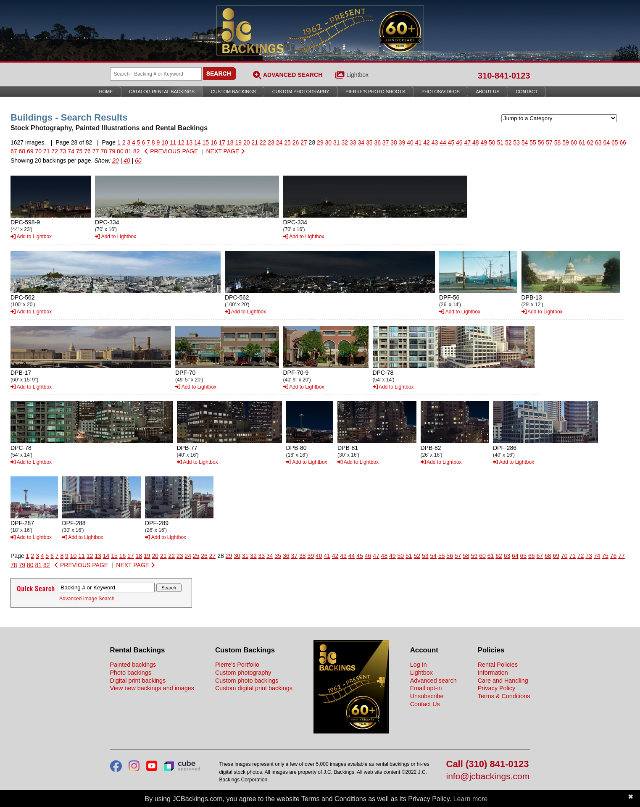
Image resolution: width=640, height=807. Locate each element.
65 (614, 142)
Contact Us (425, 704)
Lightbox (357, 74)
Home (106, 91)
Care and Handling (503, 680)
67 (14, 151)
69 (30, 151)
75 (79, 151)
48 (475, 142)
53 (516, 142)
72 (54, 151)
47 (467, 142)
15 (206, 142)
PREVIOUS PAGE (171, 151)
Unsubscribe (427, 696)
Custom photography (243, 672)
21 (254, 142)
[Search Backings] (156, 74)
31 (336, 142)
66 (622, 142)
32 (345, 142)
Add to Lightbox (31, 236)
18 (230, 142)
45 (451, 142)
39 (402, 142)
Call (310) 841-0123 (487, 764)
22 (263, 142)
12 (181, 142)
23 (271, 142)
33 (353, 142)
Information (493, 672)
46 (459, 142)
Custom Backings (233, 91)
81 (128, 151)
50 (492, 142)
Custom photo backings (246, 680)
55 (532, 142)
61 (582, 142)
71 (46, 151)
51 (500, 142)
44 (443, 142)
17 (222, 142)
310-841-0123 (504, 75)
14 (197, 142)
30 (328, 142)
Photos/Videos (440, 91)
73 (63, 151)
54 (524, 142)
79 (112, 151)
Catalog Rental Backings (162, 91)
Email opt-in (426, 688)
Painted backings (133, 664)
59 (565, 142)
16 (214, 142)
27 (303, 142)
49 (483, 142)
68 (21, 151)
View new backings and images (152, 688)
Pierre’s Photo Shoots (375, 91)
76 (87, 151)
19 (238, 142)
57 (549, 142)
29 (320, 142)
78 (103, 151)
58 (557, 142)
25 (287, 142)
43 (435, 142)
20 (246, 142)
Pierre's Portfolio (237, 664)
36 (377, 142)
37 (385, 142)
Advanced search (433, 680)
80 (120, 151)
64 (606, 142)
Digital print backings (138, 680)
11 (173, 142)
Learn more (470, 798)
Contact (526, 91)
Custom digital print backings (253, 688)
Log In (418, 664)
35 (369, 142)
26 (295, 142)
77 (95, 151)
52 (508, 142)
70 (38, 151)
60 (574, 142)
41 (418, 142)
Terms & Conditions (504, 696)
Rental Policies (498, 664)
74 (71, 151)
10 (164, 142)
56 (541, 142)
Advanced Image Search (86, 599)
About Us (488, 91)
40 (410, 142)
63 (598, 142)
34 (361, 142)
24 (279, 142)
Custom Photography (300, 91)
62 (590, 142)
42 (426, 142)
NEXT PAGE (225, 151)
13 (189, 142)
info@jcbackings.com (488, 777)
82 (136, 151)
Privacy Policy (497, 688)
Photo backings (130, 672)
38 (393, 142)
